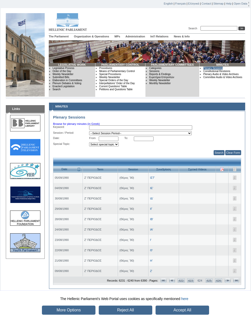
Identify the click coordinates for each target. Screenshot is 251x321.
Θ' (151, 250)
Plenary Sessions (213, 68)
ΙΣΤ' (152, 177)
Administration (135, 36)
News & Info (182, 36)
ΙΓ (151, 208)
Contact (206, 3)
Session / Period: (63, 132)
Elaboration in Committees (67, 80)
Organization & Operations (91, 36)
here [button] (184, 299)
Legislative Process (63, 68)
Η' (151, 260)
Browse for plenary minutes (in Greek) (76, 123)
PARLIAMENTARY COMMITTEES (172, 64)
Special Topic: (61, 143)
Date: (56, 138)
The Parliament (59, 36)
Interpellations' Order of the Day (117, 83)
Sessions (154, 71)
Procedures (105, 68)
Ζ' (151, 270)
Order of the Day (62, 71)
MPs (117, 36)
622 (181, 280)
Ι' (150, 239)
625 (209, 280)
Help (229, 3)
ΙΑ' (151, 229)
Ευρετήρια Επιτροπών (161, 77)
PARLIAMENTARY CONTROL (120, 64)
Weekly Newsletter (63, 74)
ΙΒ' (151, 219)
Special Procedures (110, 74)
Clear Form (233, 152)
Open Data (240, 3)
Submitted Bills (61, 77)
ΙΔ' (151, 198)
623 (190, 280)
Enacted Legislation (63, 86)
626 (218, 280)
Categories (155, 68)
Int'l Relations (159, 36)
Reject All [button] (125, 310)
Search (193, 28)
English (168, 3)
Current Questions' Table (113, 86)
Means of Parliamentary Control (117, 71)
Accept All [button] (182, 310)
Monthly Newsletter (160, 83)
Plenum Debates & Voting (67, 83)
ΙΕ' (151, 188)
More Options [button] (69, 310)
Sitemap (218, 3)
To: (126, 138)
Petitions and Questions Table (116, 89)
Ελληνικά (193, 3)
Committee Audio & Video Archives (222, 77)
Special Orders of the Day (113, 80)
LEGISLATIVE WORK (72, 64)
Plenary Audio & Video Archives (221, 74)
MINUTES (222, 64)
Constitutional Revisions (216, 71)
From (92, 138)
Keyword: (59, 126)
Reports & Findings (160, 74)
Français (180, 3)
